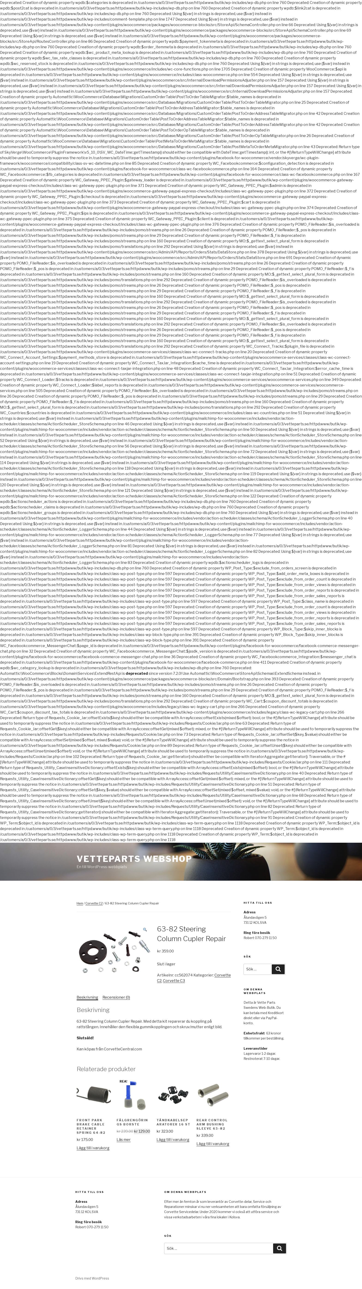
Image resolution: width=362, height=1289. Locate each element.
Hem (80, 903)
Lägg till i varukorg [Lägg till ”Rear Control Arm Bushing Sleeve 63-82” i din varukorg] (212, 1144)
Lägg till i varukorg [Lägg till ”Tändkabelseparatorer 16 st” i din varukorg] (173, 1139)
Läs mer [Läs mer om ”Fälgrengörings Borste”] (124, 1139)
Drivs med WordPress (92, 1278)
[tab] (87, 997)
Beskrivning (87, 997)
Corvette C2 (94, 903)
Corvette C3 (174, 981)
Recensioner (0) (116, 997)
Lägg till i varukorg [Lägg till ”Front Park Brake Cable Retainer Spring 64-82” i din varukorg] (93, 1148)
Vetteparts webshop (134, 859)
